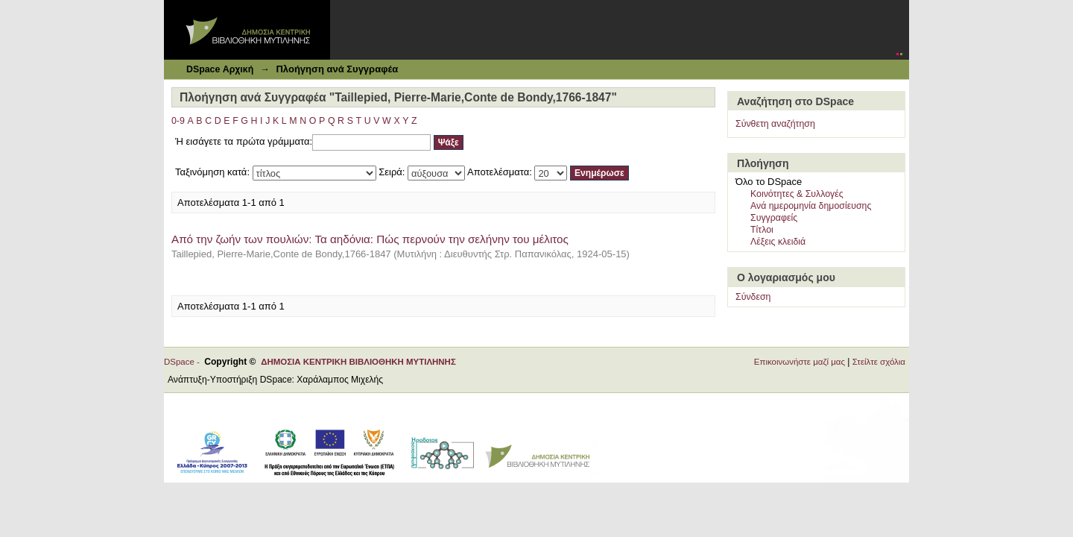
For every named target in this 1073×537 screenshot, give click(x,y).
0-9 (178, 121)
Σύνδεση (752, 297)
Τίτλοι (761, 229)
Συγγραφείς (773, 218)
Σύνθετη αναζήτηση (775, 124)
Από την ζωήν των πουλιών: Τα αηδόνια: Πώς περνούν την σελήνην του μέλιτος (370, 239)
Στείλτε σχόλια (878, 361)
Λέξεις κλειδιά (777, 241)
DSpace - (184, 361)
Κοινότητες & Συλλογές (796, 194)
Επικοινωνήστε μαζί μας (799, 361)
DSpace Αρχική (219, 69)
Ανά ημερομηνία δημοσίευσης (810, 206)
